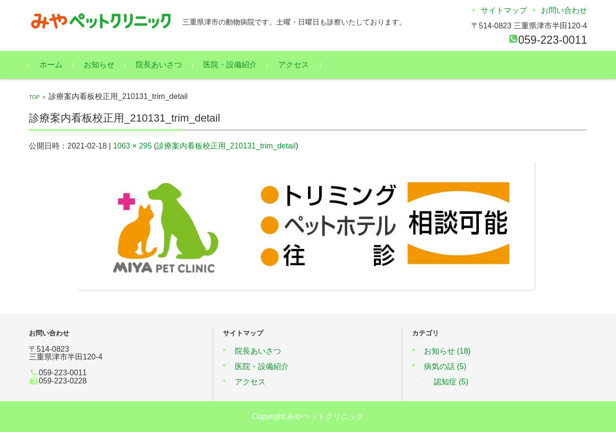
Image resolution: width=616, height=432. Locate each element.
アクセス (293, 65)
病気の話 (445, 366)
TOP (34, 97)
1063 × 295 (132, 146)
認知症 (451, 382)
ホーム (51, 65)
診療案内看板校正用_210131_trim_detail (225, 146)
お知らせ (99, 65)
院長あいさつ (159, 65)
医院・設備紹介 (230, 65)
